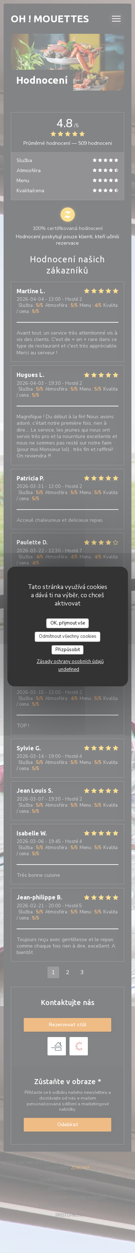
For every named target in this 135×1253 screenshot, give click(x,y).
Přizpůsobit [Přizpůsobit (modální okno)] (67, 649)
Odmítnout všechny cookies (67, 636)
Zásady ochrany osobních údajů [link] (70, 661)
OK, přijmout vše (67, 623)
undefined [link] (68, 669)
